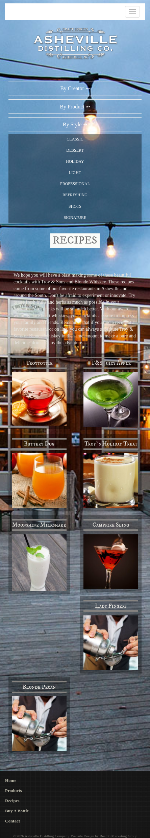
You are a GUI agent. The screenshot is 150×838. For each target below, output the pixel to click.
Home (10, 780)
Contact (12, 820)
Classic (75, 139)
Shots (75, 206)
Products (13, 790)
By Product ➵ (75, 106)
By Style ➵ (75, 124)
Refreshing (75, 195)
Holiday (75, 161)
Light (75, 172)
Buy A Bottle (17, 810)
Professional (75, 183)
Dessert (74, 150)
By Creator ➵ (75, 88)
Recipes (12, 800)
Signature (75, 217)
